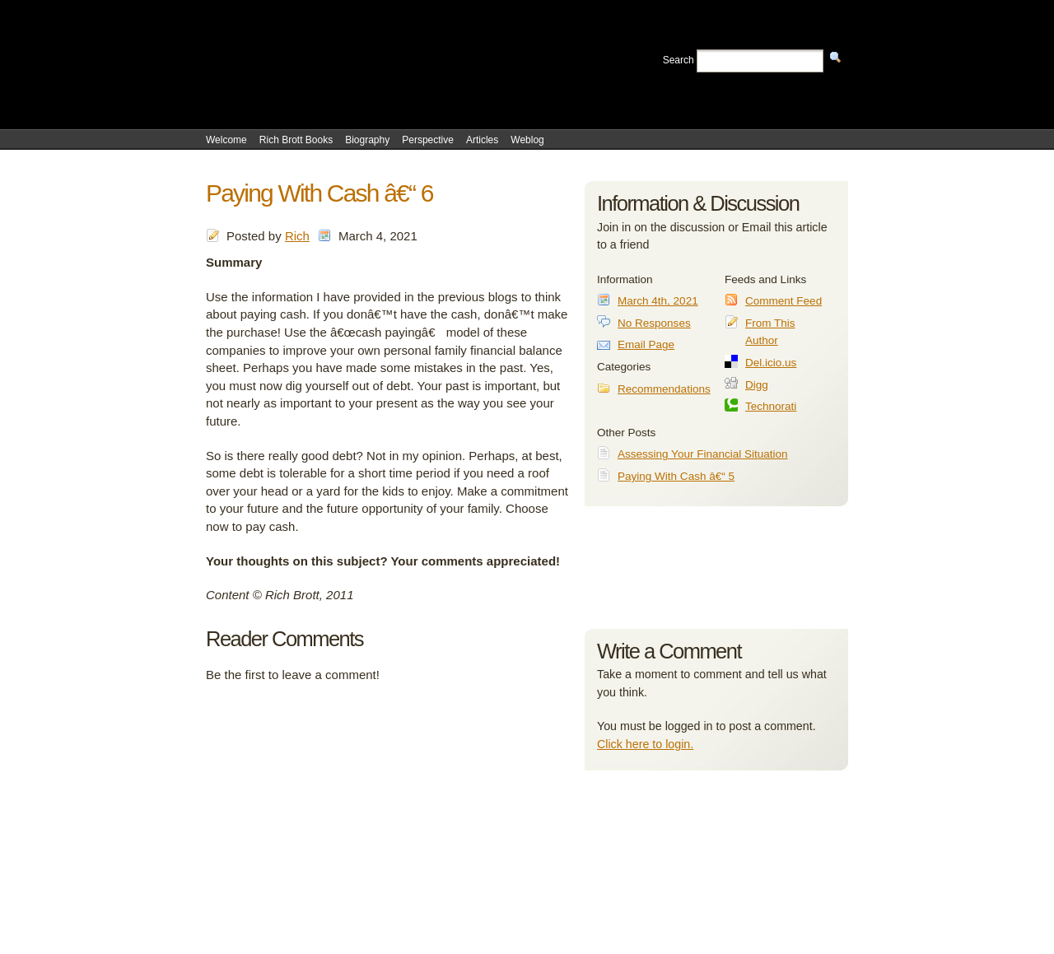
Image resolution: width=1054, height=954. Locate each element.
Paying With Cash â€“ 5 (676, 476)
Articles (482, 140)
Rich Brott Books (296, 140)
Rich (297, 236)
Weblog (527, 140)
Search (678, 60)
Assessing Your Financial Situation (703, 454)
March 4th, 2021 (658, 301)
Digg (756, 385)
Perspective (428, 140)
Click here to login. (645, 744)
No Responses (654, 323)
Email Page (646, 344)
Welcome (226, 140)
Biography (367, 140)
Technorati (770, 406)
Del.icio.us (770, 362)
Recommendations (664, 389)
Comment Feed (783, 301)
